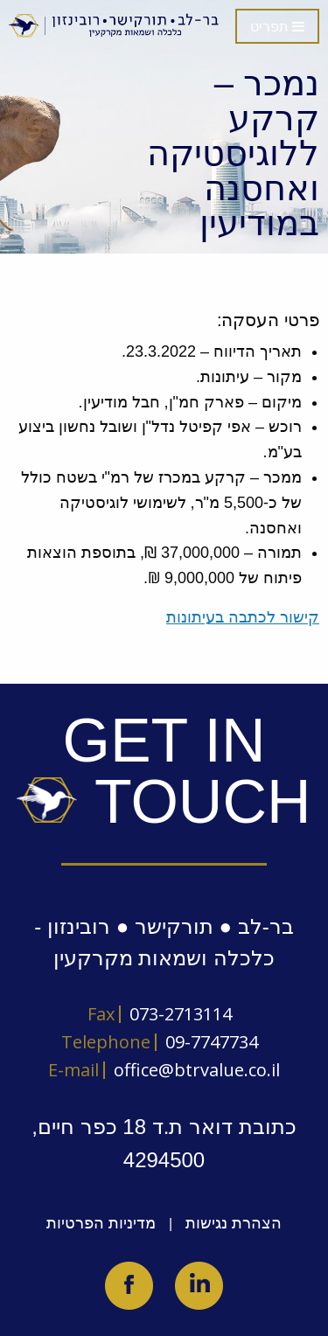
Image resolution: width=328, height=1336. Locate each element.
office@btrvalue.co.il (197, 1070)
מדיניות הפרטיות (101, 1223)
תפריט (277, 26)
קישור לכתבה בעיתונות (242, 617)
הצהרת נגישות (233, 1223)
